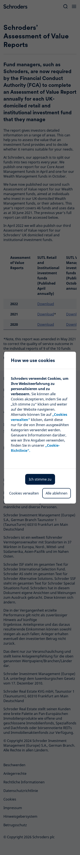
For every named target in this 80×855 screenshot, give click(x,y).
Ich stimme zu (40, 479)
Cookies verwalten (24, 493)
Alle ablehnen (56, 493)
